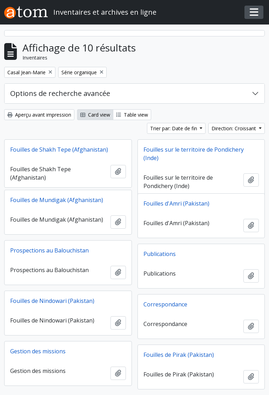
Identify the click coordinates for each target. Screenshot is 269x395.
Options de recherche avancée (60, 93)
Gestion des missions (38, 351)
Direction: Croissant (234, 128)
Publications (159, 254)
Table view (132, 114)
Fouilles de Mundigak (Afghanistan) (56, 200)
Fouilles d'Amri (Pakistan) (176, 203)
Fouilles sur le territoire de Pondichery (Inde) (193, 154)
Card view (95, 114)
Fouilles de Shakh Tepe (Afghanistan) (59, 149)
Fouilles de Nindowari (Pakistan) (52, 301)
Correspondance (165, 304)
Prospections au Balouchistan (49, 250)
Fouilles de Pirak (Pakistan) (178, 355)
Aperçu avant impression (39, 114)
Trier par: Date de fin (174, 128)
